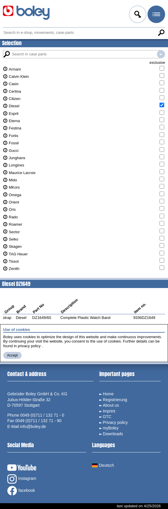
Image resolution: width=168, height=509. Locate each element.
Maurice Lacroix (22, 173)
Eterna (14, 121)
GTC (107, 416)
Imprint (109, 411)
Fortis (13, 136)
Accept (12, 355)
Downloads (113, 433)
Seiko (13, 239)
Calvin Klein (19, 76)
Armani (15, 69)
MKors (14, 187)
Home (108, 394)
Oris (12, 209)
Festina (15, 128)
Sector (14, 232)
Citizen (14, 98)
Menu (155, 15)
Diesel (14, 106)
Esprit (13, 113)
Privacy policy (115, 422)
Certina (15, 91)
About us (111, 405)
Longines (16, 165)
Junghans (17, 158)
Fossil (14, 143)
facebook (21, 490)
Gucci (13, 150)
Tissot (14, 261)
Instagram (21, 479)
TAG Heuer (18, 254)
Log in (137, 15)
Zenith (14, 268)
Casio (13, 84)
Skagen (15, 246)
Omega (15, 195)
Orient (14, 202)
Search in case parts (161, 54)
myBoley (111, 428)
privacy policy (29, 346)
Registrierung (115, 399)
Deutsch (103, 465)
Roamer (15, 224)
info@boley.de (33, 426)
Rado (13, 217)
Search (161, 33)
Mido (13, 180)
